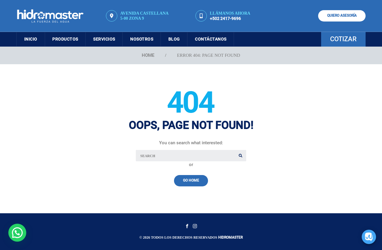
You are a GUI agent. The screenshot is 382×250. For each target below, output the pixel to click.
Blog (183, 39)
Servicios (109, 39)
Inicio (32, 39)
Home (148, 55)
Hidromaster (230, 237)
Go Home (191, 180)
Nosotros (148, 39)
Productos (68, 39)
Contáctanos (222, 39)
